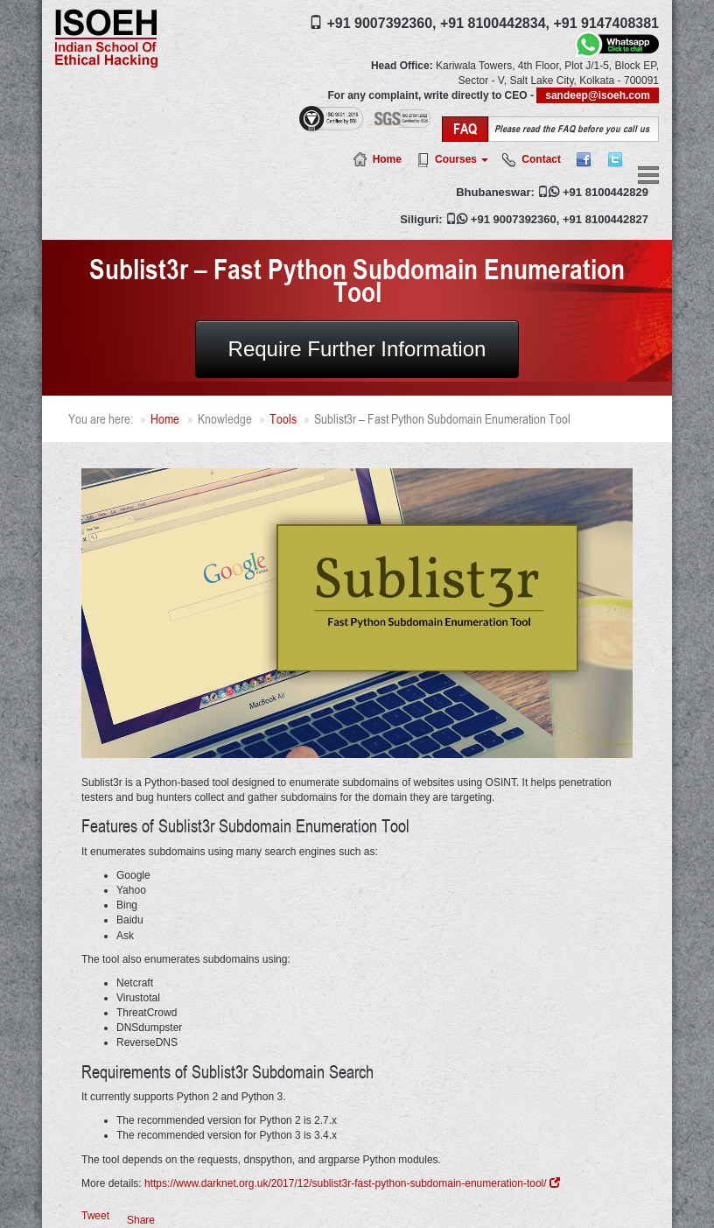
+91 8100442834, (495, 23)
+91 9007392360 (513, 219)
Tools (283, 419)
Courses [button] (461, 159)
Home (387, 159)
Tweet (95, 1216)
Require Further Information (357, 349)
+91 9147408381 (606, 23)
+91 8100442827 (605, 219)
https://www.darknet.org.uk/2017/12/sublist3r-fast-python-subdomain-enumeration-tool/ (352, 1183)
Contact (541, 159)
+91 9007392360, (381, 23)
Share (141, 1220)
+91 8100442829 (605, 192)
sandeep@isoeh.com (597, 95)
